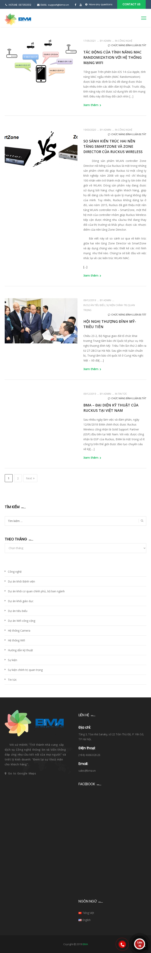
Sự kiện (12, 660)
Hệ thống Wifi (16, 640)
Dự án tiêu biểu (95, 305)
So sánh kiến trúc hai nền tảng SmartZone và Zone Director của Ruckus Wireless (113, 146)
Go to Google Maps (22, 773)
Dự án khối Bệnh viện (21, 581)
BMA (85, 944)
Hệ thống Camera (19, 630)
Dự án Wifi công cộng (21, 621)
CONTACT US (131, 4)
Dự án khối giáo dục (20, 601)
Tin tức (122, 393)
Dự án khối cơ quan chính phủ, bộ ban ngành (36, 591)
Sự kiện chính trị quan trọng (25, 670)
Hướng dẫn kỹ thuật (20, 650)
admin (107, 40)
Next (30, 478)
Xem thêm (92, 105)
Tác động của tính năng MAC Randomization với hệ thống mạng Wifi (112, 57)
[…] (85, 267)
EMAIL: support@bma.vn (55, 4)
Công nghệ (125, 40)
